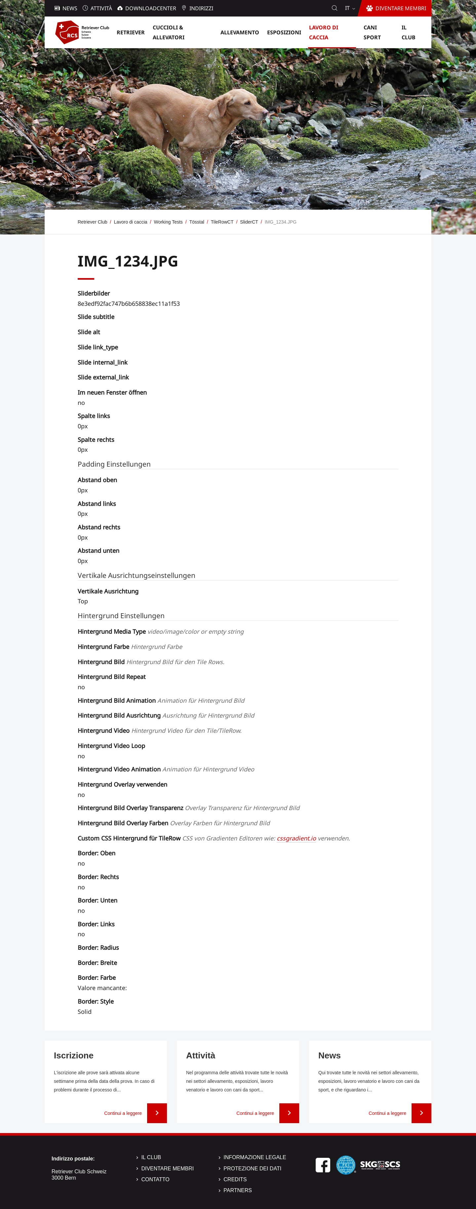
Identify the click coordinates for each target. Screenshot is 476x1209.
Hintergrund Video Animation (166, 769)
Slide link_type (98, 347)
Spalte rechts (96, 440)
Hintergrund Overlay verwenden (122, 784)
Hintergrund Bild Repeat (112, 677)
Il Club (151, 1157)
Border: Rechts (98, 877)
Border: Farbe (97, 977)
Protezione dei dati (252, 1168)
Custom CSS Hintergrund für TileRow (214, 838)
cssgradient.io (296, 838)
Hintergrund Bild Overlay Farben (174, 823)
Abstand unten (98, 550)
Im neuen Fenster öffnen (112, 392)
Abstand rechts (99, 527)
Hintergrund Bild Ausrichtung (166, 715)
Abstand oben (97, 480)
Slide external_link (103, 377)
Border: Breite (97, 963)
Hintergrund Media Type (161, 631)
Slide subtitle (96, 317)
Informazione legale (254, 1157)
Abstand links (97, 504)
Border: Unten (97, 900)
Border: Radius (98, 947)
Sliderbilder (94, 293)
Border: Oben (96, 853)
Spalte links (94, 416)
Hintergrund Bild (151, 662)
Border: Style (96, 1001)
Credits (235, 1179)
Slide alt (89, 332)
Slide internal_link (103, 362)
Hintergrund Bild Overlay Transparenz (188, 808)
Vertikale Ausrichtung (108, 591)
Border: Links (96, 924)
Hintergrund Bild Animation (161, 700)
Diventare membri (167, 1168)
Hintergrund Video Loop (111, 746)
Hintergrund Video (160, 730)
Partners (237, 1190)
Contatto (155, 1179)
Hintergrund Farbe (130, 647)
